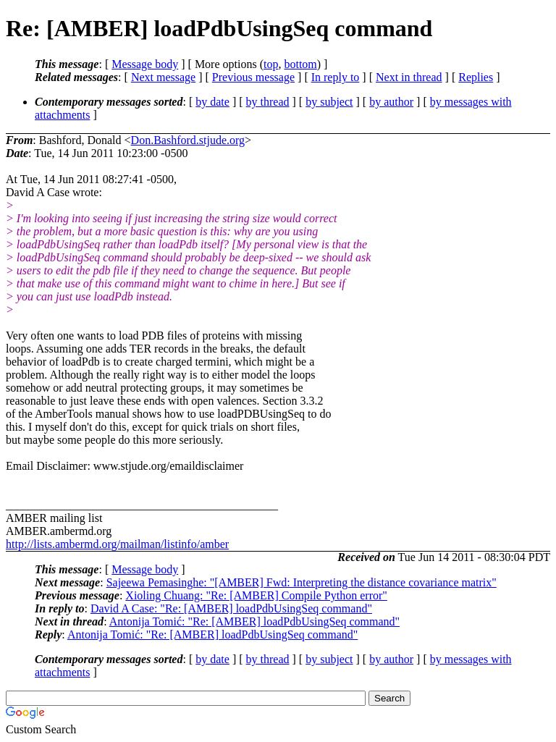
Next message (163, 77)
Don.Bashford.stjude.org (188, 140)
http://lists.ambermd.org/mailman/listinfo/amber (117, 544)
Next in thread (409, 77)
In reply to (335, 77)
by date (212, 102)
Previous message (253, 77)
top (271, 64)
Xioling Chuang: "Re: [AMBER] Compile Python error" (256, 595)
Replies (475, 77)
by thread (268, 102)
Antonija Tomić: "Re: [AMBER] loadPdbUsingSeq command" (254, 621)
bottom (300, 64)
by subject (329, 102)
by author (391, 102)
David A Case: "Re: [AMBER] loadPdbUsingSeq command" (231, 608)
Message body (144, 64)
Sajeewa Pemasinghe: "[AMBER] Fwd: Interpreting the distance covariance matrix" (301, 582)
